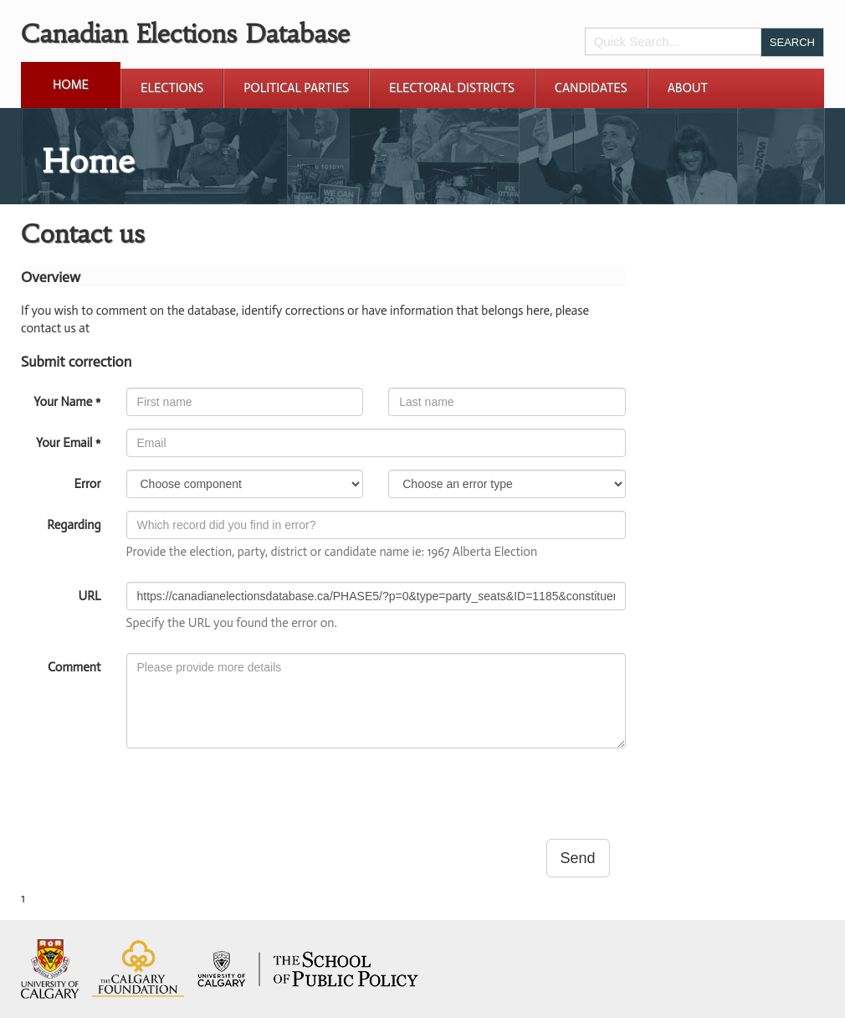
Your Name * (66, 401)
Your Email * (68, 442)
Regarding (73, 524)
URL (90, 596)
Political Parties (296, 87)
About (688, 87)
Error (87, 483)
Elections (172, 87)
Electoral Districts (452, 87)
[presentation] (253, 793)
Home (71, 84)
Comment (74, 667)
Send (578, 858)
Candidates (591, 87)
